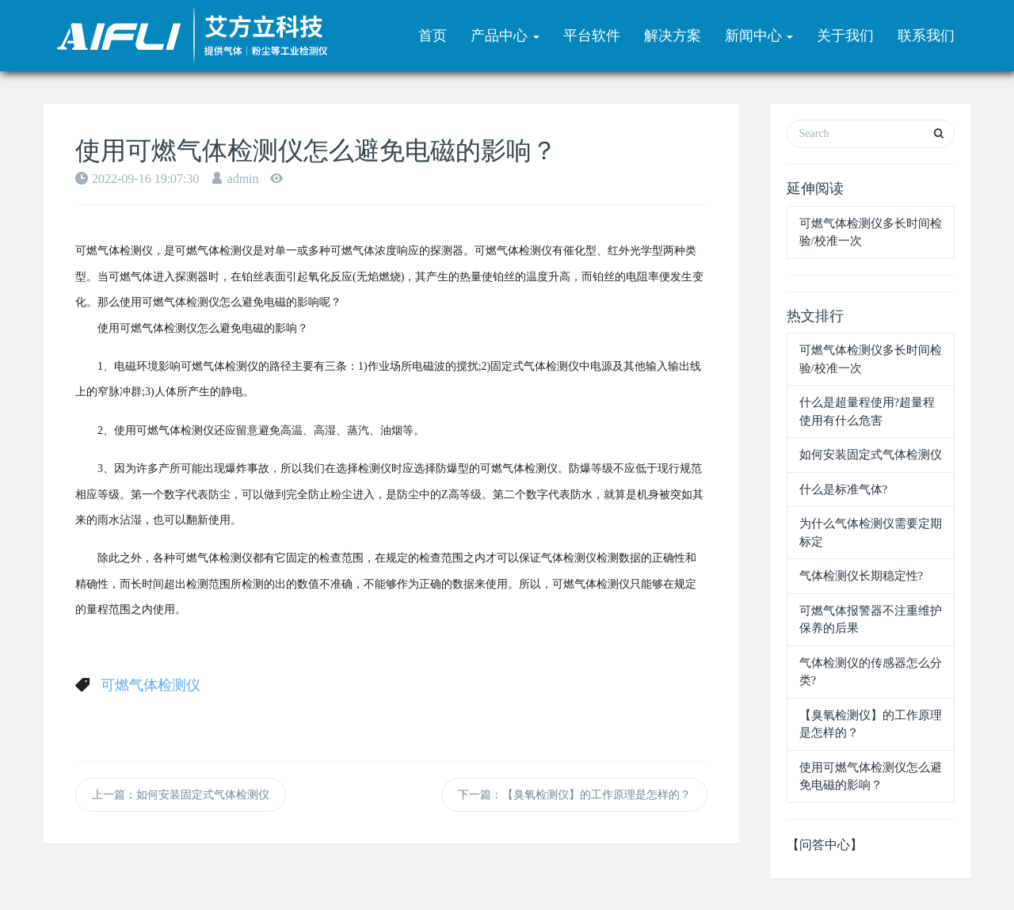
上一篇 (180, 795)
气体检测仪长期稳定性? (861, 575)
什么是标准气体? (843, 489)
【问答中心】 (825, 844)
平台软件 (591, 36)
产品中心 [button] (505, 36)
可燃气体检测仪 (150, 685)
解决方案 (672, 36)
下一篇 (574, 795)
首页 (432, 36)
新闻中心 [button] (759, 36)
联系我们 (926, 36)
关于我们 (845, 36)
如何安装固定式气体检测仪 (870, 454)
